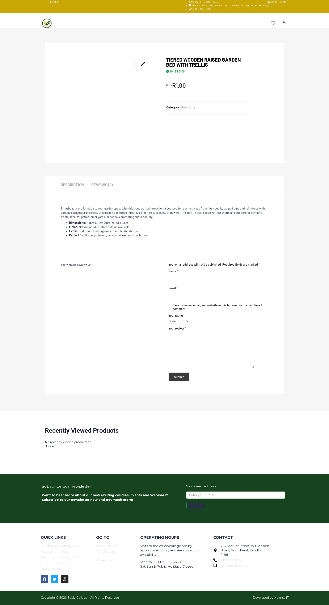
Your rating (177, 315)
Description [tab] (72, 184)
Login (273, 1)
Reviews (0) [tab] (102, 184)
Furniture (188, 107)
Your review (177, 328)
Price (169, 85)
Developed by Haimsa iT (270, 596)
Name (173, 271)
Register (282, 1)
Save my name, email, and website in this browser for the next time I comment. (217, 307)
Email (173, 288)
